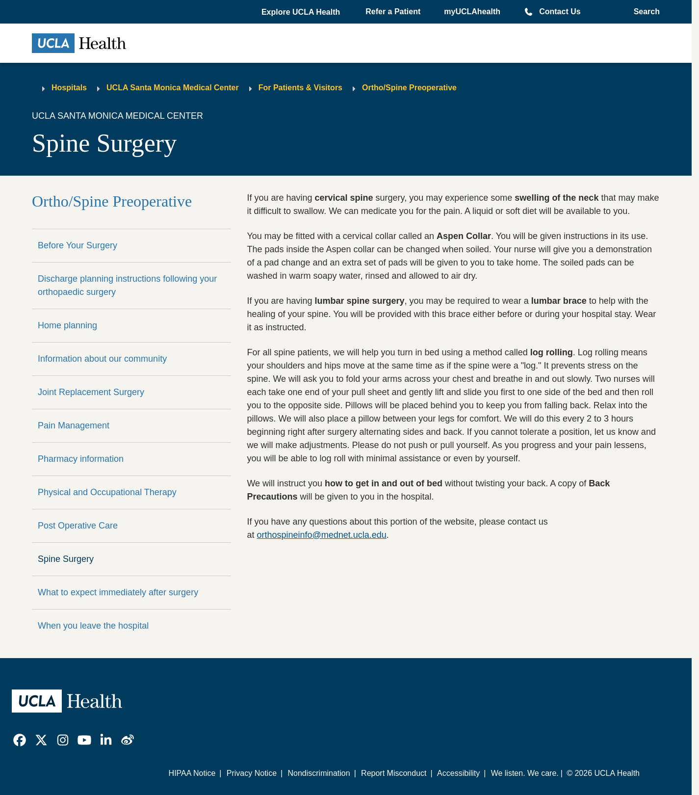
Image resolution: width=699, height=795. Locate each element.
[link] (19, 740)
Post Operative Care (78, 525)
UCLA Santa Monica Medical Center (172, 87)
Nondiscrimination (318, 773)
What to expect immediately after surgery (118, 592)
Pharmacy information (81, 459)
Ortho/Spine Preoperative (409, 87)
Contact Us (559, 11)
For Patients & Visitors (300, 87)
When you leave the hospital (93, 626)
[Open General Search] (644, 12)
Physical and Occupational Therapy (107, 492)
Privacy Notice (252, 773)
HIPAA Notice (192, 773)
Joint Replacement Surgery (91, 392)
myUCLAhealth (472, 11)
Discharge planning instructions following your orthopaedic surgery (127, 285)
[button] (301, 12)
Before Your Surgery (77, 245)
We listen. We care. (525, 773)
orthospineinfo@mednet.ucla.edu (321, 535)
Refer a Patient (392, 11)
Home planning (67, 325)
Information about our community (102, 359)
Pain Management (73, 425)
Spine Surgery (66, 559)
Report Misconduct (393, 773)
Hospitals (69, 87)
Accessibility (458, 773)
